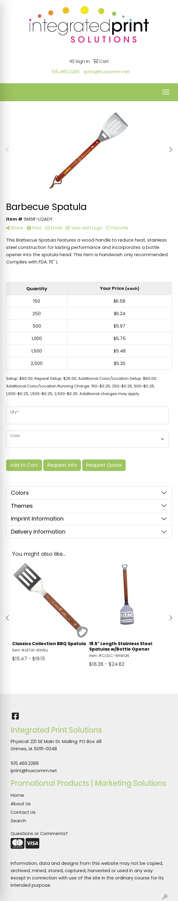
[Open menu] (166, 92)
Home (17, 795)
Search (18, 821)
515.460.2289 (65, 72)
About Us (21, 804)
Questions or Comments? (39, 834)
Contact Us (23, 812)
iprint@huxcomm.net (107, 72)
